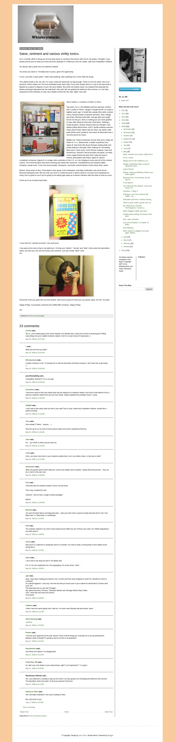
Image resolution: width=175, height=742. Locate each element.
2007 (124, 250)
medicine (29, 622)
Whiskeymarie (31, 360)
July (125, 145)
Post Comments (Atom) (37, 716)
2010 (124, 120)
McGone (29, 510)
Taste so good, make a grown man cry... (137, 203)
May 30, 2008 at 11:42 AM (35, 446)
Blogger (110, 735)
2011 (124, 117)
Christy (28, 331)
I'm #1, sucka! (128, 158)
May (125, 152)
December (127, 129)
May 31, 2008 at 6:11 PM (35, 684)
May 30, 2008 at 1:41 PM (35, 519)
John (28, 421)
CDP (27, 526)
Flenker (28, 633)
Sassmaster (30, 467)
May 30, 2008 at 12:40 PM (35, 475)
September (127, 139)
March (126, 240)
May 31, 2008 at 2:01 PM (35, 641)
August (126, 142)
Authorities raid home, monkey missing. (137, 199)
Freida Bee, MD (31, 662)
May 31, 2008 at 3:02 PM (35, 655)
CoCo (75, 142)
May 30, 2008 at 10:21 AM (35, 339)
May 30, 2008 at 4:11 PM (35, 612)
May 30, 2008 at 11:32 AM (35, 414)
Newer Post (24, 712)
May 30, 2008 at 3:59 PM (35, 598)
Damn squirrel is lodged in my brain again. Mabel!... (136, 232)
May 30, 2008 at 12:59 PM (35, 503)
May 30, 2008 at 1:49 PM (35, 534)
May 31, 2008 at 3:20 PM (35, 668)
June (125, 148)
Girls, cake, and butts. (131, 219)
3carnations (30, 390)
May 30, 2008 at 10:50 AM (35, 382)
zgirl (27, 576)
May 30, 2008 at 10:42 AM (35, 353)
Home (67, 712)
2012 (124, 114)
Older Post (109, 712)
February (126, 243)
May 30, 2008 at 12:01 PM (35, 459)
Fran (27, 483)
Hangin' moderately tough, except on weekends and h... (136, 165)
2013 (124, 110)
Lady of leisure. (128, 169)
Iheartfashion (31, 649)
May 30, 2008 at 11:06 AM (35, 398)
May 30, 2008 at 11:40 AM (35, 432)
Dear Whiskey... (129, 228)
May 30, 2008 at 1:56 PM (35, 568)
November (127, 132)
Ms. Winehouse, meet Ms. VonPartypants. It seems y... (134, 207)
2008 (124, 126)
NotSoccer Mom (32, 692)
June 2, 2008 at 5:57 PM (34, 702)
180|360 (28, 405)
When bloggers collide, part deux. (135, 211)
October (126, 136)
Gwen (28, 558)
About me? (125, 100)
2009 (124, 123)
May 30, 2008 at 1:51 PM (35, 550)
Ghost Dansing (31, 619)
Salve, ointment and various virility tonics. (138, 154)
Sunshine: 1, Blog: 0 (130, 191)
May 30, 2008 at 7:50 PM (35, 625)
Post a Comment (29, 707)
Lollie (28, 453)
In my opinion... (128, 183)
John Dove (83, 735)
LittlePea (29, 605)
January (126, 247)
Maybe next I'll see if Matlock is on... (136, 161)
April (125, 237)
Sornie (28, 542)
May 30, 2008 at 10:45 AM (35, 368)
